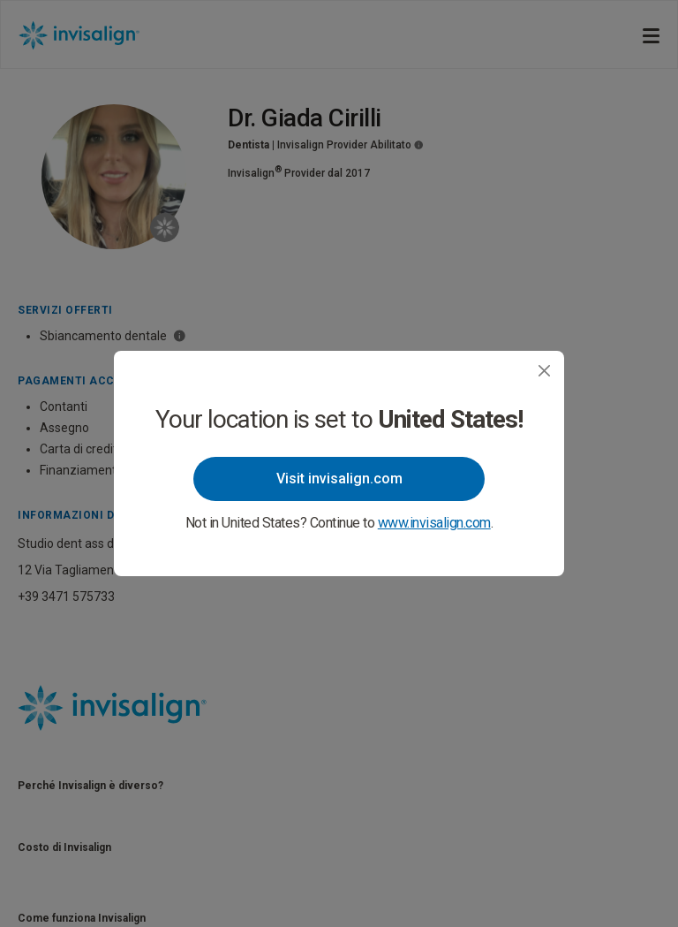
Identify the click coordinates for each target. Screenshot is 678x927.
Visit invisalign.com (339, 478)
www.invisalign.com (434, 522)
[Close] (544, 371)
